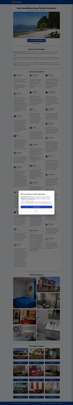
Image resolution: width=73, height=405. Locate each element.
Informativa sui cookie (47, 203)
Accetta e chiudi (36, 206)
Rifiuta (36, 210)
